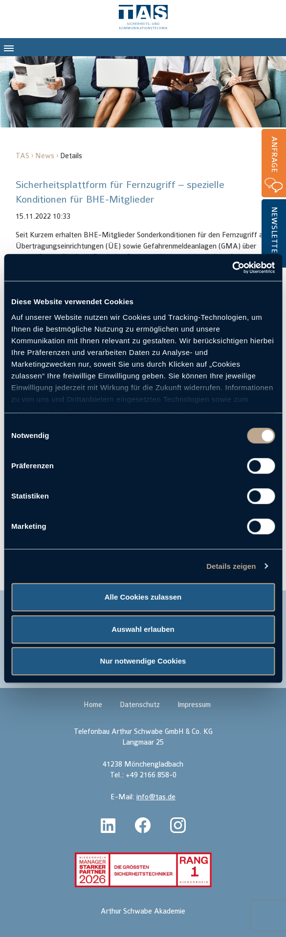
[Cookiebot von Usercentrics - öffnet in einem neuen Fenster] (232, 267)
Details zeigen (231, 566)
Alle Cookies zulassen (143, 597)
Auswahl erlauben (142, 629)
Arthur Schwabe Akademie (143, 911)
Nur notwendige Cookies (143, 661)
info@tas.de (156, 797)
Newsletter (274, 233)
